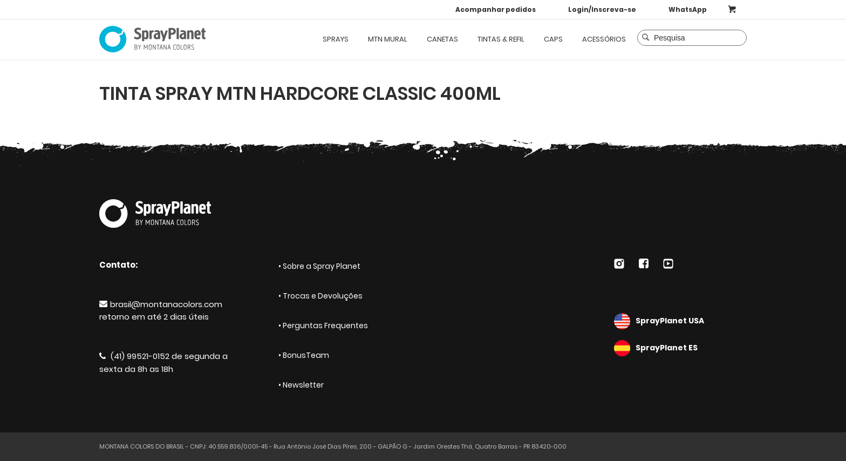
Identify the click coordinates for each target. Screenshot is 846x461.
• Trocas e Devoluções (320, 295)
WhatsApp (687, 9)
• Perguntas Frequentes (323, 325)
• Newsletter (301, 384)
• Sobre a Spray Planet (319, 266)
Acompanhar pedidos (495, 9)
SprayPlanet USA (680, 321)
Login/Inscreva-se (602, 9)
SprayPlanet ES (680, 348)
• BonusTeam (303, 355)
